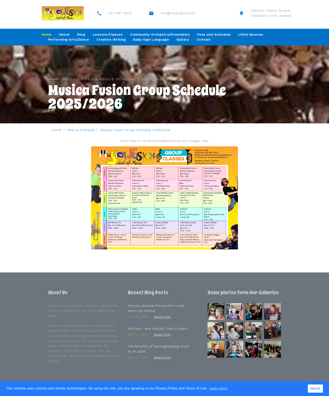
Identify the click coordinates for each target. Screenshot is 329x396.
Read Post (162, 317)
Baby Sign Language (151, 39)
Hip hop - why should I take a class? (158, 328)
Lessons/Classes (108, 34)
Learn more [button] (218, 388)
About (64, 34)
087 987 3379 (120, 13)
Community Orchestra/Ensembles (160, 34)
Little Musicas (250, 34)
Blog (81, 34)
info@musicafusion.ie (178, 13)
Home (47, 34)
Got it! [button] (315, 388)
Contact (204, 39)
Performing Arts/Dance (68, 39)
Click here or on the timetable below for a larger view (164, 141)
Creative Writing (111, 39)
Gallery (182, 39)
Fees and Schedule (214, 34)
